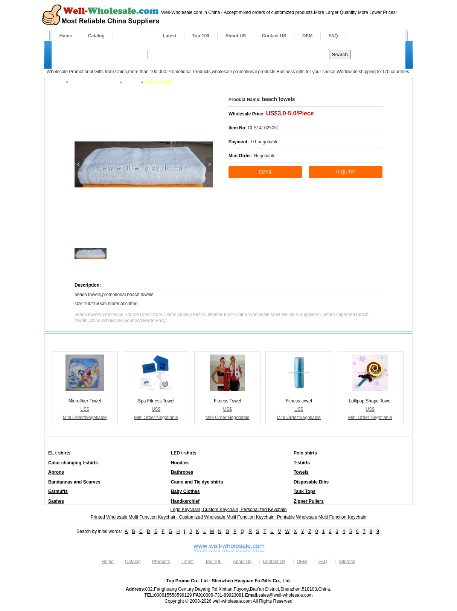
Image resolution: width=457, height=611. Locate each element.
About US (235, 35)
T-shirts (302, 462)
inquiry (345, 172)
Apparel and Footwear (93, 82)
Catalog (96, 35)
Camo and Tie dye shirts (197, 482)
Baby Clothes (185, 491)
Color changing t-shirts (73, 462)
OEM (307, 35)
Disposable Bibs (311, 482)
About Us (242, 561)
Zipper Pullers (309, 501)
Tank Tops (304, 491)
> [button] (209, 164)
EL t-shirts (59, 453)
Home (65, 35)
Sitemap (347, 561)
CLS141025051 (263, 127)
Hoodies (180, 462)
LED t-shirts (184, 453)
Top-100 (200, 35)
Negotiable (264, 155)
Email (265, 172)
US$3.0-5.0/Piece (290, 113)
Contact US (274, 35)
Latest (169, 35)
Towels (130, 82)
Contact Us (274, 561)
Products (134, 35)
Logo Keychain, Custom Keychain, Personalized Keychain (229, 509)
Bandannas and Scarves (74, 482)
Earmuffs (58, 491)
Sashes (56, 501)
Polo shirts (305, 453)
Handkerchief (185, 501)
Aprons (56, 472)
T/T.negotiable (264, 141)
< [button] (78, 164)
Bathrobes (182, 472)
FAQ (333, 35)
